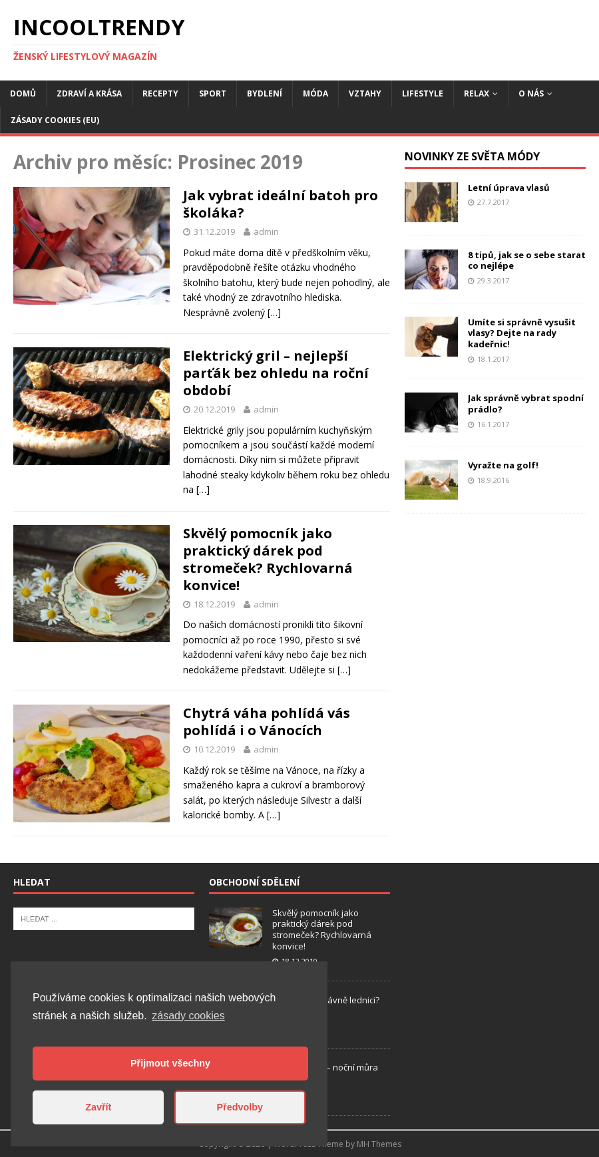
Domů (23, 93)
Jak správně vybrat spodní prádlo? (526, 403)
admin (266, 232)
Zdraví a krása (89, 93)
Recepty (160, 93)
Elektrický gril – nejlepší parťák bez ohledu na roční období (276, 373)
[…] (274, 312)
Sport (212, 93)
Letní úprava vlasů (509, 188)
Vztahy (365, 93)
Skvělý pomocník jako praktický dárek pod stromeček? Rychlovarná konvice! (268, 559)
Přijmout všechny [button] (170, 1063)
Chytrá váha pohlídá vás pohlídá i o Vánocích (266, 721)
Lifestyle (422, 93)
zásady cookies (188, 1015)
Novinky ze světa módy (472, 156)
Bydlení (264, 93)
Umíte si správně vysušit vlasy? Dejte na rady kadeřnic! (522, 333)
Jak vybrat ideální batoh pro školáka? (280, 204)
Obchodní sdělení (254, 882)
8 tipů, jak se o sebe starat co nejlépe (527, 260)
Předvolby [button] (239, 1107)
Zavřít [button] (98, 1107)
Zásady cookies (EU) (55, 120)
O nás (531, 93)
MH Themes (379, 1144)
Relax (476, 93)
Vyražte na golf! (503, 465)
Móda (315, 93)
